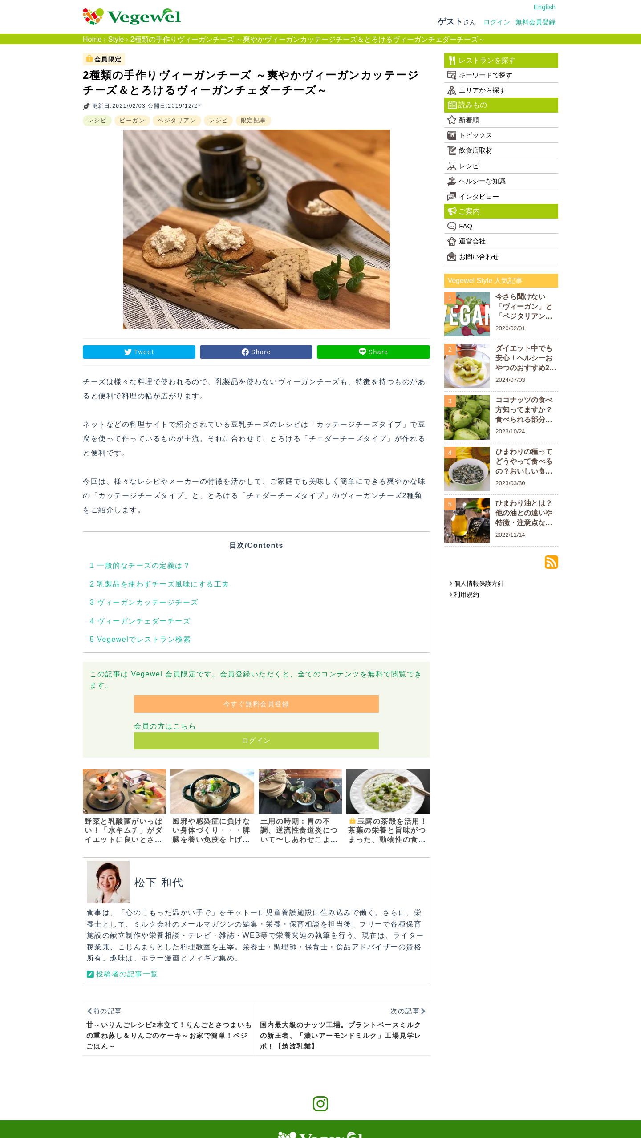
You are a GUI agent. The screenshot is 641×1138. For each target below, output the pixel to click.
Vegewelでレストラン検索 (140, 639)
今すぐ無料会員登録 (256, 704)
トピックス (469, 135)
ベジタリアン (177, 120)
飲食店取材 (469, 150)
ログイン (496, 22)
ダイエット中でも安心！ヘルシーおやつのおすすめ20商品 (524, 358)
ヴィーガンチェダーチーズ (140, 621)
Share (261, 352)
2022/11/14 (510, 534)
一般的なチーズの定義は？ (140, 565)
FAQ (459, 226)
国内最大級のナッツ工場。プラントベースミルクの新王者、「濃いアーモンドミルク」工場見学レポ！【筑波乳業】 (341, 1035)
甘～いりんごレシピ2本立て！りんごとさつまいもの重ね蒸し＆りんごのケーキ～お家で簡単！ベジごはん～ (169, 1035)
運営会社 (466, 241)
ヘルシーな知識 (476, 181)
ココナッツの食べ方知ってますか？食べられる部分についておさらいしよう (523, 410)
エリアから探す (476, 90)
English (545, 7)
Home (92, 39)
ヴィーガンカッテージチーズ (144, 602)
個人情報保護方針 (476, 583)
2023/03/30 (510, 483)
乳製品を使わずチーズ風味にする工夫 (160, 584)
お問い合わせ (473, 256)
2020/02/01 (510, 328)
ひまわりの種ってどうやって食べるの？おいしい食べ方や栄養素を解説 (523, 462)
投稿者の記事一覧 (127, 974)
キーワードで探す (479, 75)
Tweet (144, 352)
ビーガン (132, 120)
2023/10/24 (510, 431)
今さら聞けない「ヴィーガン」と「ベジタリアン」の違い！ (523, 307)
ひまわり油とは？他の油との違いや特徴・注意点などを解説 (523, 513)
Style (116, 39)
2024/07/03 (510, 380)
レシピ (97, 120)
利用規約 (464, 594)
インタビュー (473, 196)
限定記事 (254, 120)
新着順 (463, 119)
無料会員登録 (535, 22)
